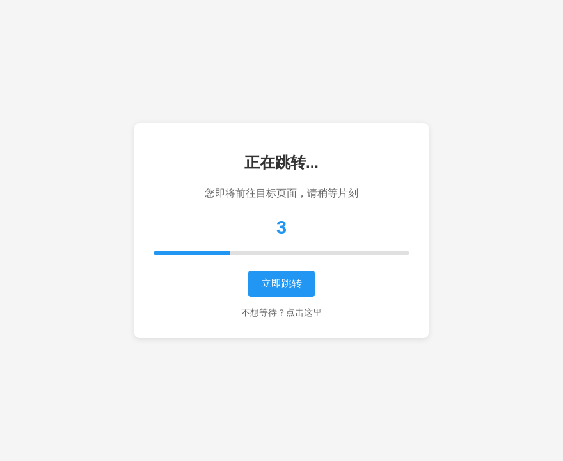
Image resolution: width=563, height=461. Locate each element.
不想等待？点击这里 (281, 312)
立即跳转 (281, 283)
